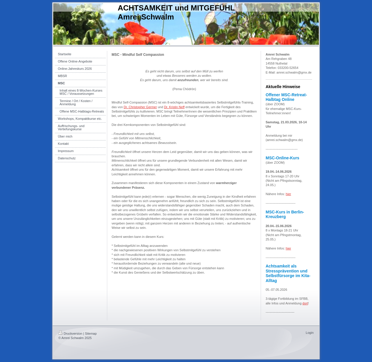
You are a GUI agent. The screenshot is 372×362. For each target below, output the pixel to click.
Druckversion (70, 333)
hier (288, 194)
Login (310, 332)
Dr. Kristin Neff (174, 107)
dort (305, 303)
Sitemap (90, 333)
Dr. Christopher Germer (140, 107)
